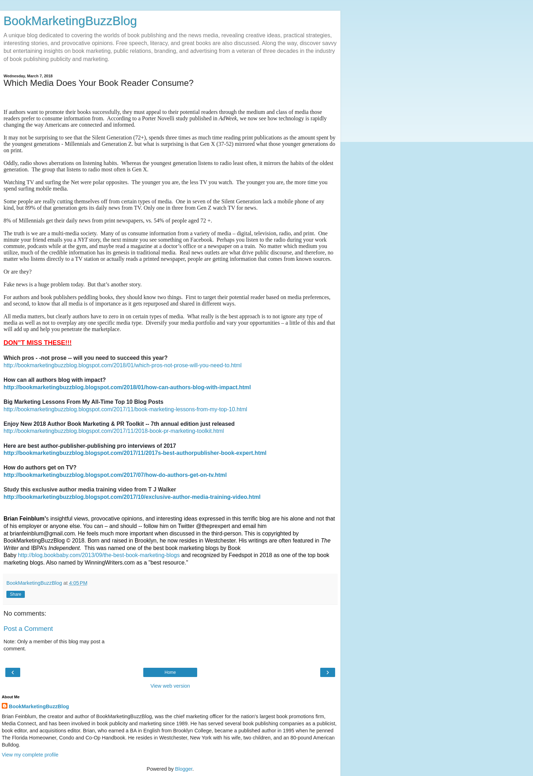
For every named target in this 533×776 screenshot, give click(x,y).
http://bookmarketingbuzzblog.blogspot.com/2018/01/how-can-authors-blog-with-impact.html (127, 387)
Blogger (184, 769)
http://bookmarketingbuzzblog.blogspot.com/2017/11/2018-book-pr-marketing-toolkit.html (114, 431)
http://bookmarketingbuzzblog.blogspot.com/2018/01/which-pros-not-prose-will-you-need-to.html (122, 365)
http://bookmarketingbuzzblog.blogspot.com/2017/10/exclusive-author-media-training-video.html (132, 497)
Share (15, 594)
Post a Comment (28, 628)
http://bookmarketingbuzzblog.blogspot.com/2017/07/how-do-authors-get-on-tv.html (115, 475)
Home (170, 672)
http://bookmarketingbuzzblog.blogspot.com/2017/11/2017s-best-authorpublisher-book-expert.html (135, 453)
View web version (170, 686)
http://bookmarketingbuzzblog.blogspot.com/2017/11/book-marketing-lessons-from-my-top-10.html (125, 409)
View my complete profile (30, 755)
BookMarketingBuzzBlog (70, 21)
